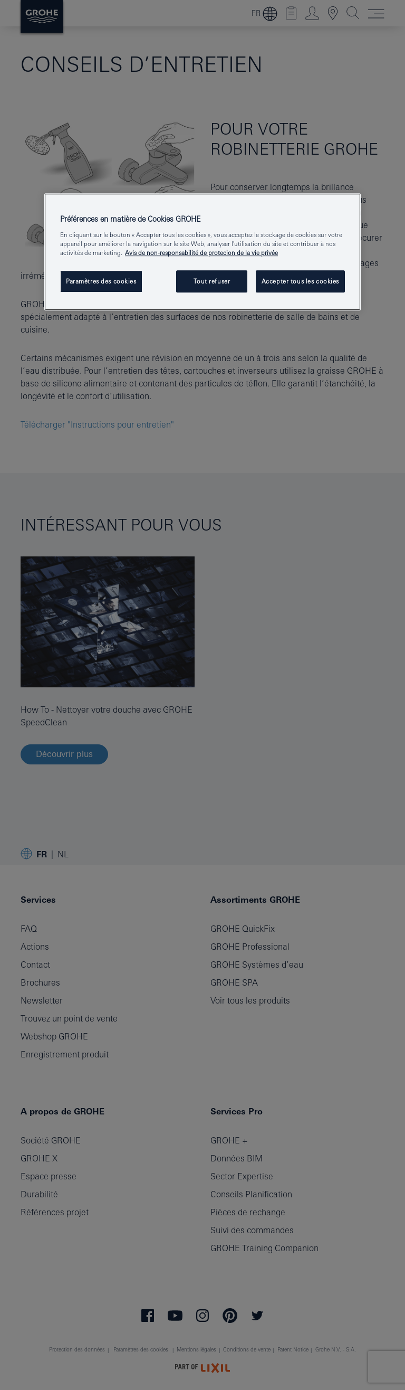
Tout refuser (212, 281)
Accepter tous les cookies (300, 281)
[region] (202, 251)
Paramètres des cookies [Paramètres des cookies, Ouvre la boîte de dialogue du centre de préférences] (101, 281)
